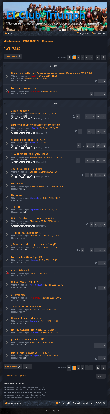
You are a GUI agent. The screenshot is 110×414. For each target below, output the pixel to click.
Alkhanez (34, 221)
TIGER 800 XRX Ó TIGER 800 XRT (27, 306)
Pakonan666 (36, 157)
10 (98, 131)
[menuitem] (8, 33)
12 (104, 145)
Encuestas (12, 48)
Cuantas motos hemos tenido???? (28, 140)
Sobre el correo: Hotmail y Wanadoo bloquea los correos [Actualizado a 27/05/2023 (51, 73)
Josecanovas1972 (38, 186)
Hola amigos (17, 183)
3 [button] (82, 57)
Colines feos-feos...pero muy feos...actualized (33, 218)
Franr (32, 273)
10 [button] (98, 57)
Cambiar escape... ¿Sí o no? (24, 282)
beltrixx (33, 247)
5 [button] (91, 57)
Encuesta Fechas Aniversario (25, 88)
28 (87, 160)
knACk (33, 76)
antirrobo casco (18, 295)
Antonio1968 (36, 285)
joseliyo (34, 355)
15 (98, 116)
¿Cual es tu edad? (20, 110)
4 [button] (86, 57)
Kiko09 (33, 260)
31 (104, 160)
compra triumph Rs (20, 270)
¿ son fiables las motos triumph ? (27, 169)
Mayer (33, 113)
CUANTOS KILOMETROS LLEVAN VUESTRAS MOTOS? (35, 125)
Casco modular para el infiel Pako (27, 318)
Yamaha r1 (16, 206)
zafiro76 (34, 128)
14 (92, 116)
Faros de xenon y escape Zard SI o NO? (30, 352)
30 (98, 160)
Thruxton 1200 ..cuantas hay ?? (26, 232)
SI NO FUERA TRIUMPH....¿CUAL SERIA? (29, 154)
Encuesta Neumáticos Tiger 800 (26, 257)
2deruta (33, 321)
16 (104, 116)
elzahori (34, 332)
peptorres (34, 209)
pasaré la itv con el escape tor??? (27, 339)
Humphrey (35, 91)
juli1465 (33, 309)
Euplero (33, 172)
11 (104, 131)
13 (87, 116)
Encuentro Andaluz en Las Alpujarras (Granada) (33, 329)
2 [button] (78, 57)
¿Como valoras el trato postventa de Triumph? (34, 244)
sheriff (33, 342)
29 (92, 160)
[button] (69, 57)
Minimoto (34, 198)
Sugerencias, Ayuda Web (35, 78)
